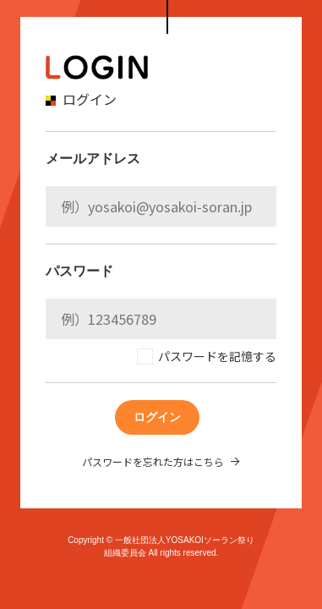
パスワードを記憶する (217, 356)
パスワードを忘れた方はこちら (153, 461)
